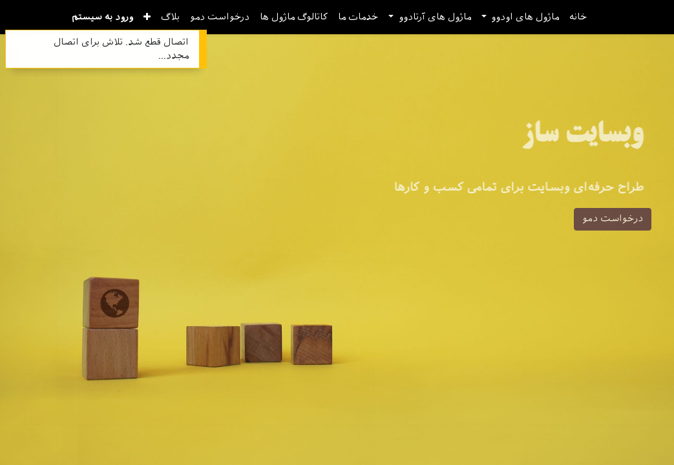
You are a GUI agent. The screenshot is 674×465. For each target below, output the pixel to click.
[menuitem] (578, 17)
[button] (147, 17)
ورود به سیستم (102, 17)
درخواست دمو (612, 219)
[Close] (17, 41)
